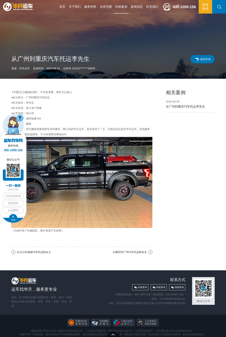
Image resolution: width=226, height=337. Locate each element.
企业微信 (13, 210)
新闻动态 (137, 6)
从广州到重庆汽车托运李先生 (190, 104)
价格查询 (142, 287)
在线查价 (13, 203)
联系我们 (152, 6)
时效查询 (160, 287)
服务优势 (90, 6)
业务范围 (106, 6)
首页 (62, 6)
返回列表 (205, 59)
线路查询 (179, 287)
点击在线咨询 (13, 195)
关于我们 (75, 6)
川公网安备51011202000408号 (174, 330)
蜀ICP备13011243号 (120, 330)
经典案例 (121, 6)
